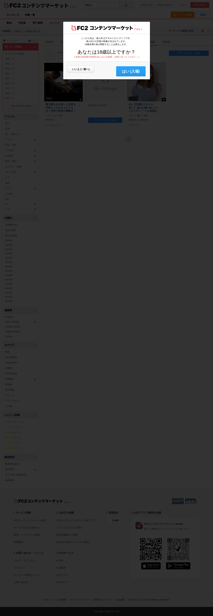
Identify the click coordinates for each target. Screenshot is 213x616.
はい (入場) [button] (131, 71)
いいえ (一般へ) (81, 69)
